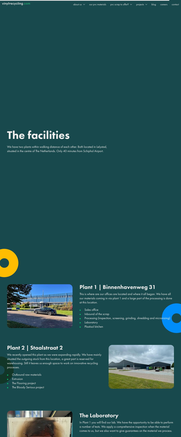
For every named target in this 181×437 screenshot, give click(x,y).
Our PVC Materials (97, 4)
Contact (175, 4)
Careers (163, 4)
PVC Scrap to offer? (119, 4)
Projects (140, 4)
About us (77, 4)
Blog (153, 4)
